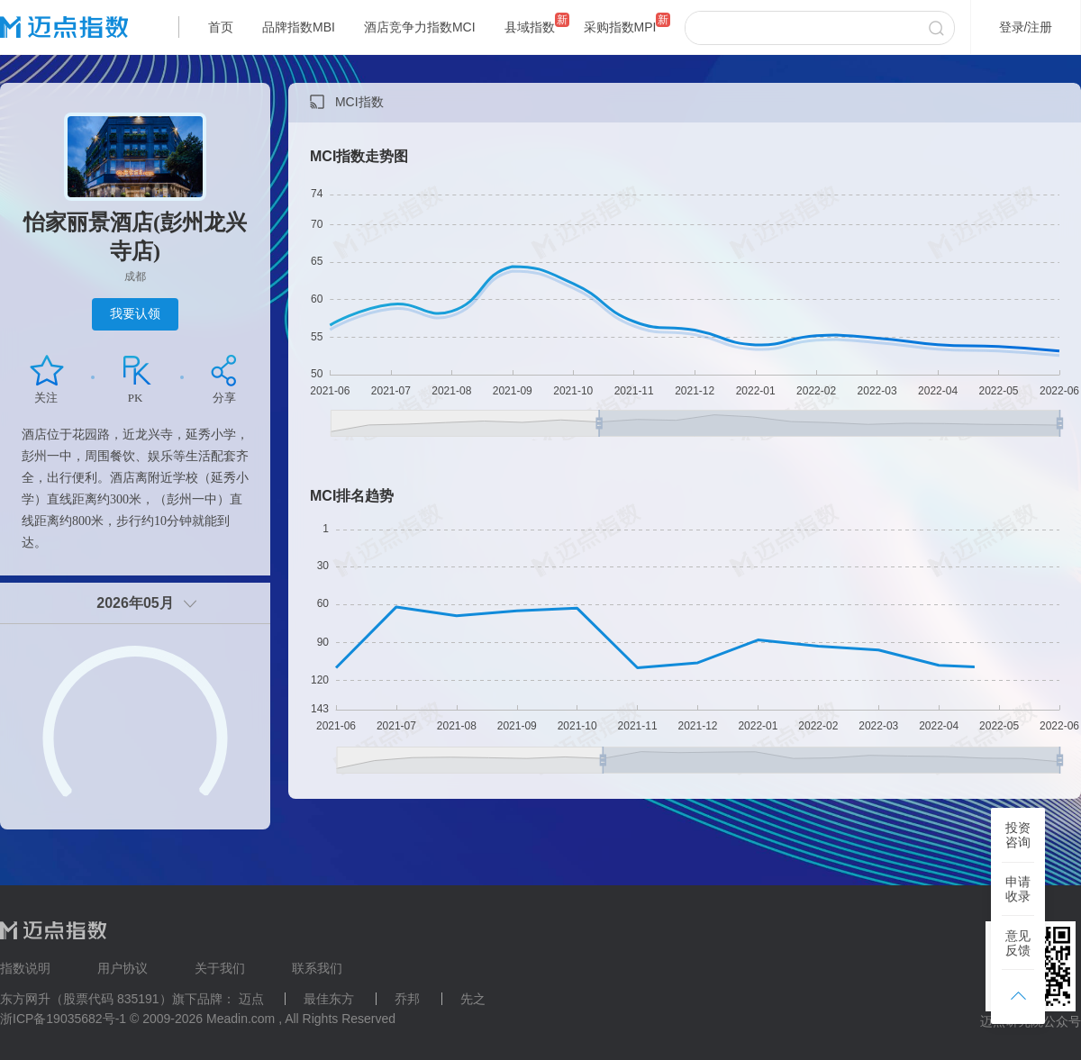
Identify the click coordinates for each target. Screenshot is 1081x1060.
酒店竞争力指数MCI (420, 27)
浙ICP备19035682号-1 (63, 1018)
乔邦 (407, 998)
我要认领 (135, 313)
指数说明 (25, 968)
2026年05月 (134, 603)
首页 (220, 27)
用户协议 (122, 968)
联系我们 (317, 968)
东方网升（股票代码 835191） (86, 998)
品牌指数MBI (298, 27)
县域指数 (529, 27)
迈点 (251, 998)
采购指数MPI (620, 27)
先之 (473, 998)
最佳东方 (329, 998)
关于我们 (220, 968)
